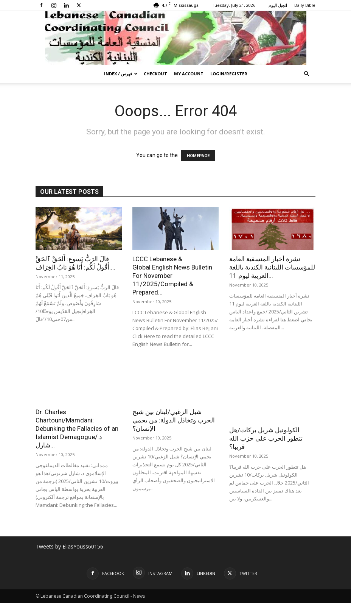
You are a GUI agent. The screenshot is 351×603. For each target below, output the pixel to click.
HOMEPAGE (198, 155)
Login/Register (228, 73)
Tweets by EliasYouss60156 (69, 546)
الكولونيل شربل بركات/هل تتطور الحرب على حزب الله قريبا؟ (266, 438)
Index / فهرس (121, 73)
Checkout (155, 73)
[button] (306, 74)
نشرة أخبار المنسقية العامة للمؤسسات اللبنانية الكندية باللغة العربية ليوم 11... (272, 267)
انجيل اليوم (278, 5)
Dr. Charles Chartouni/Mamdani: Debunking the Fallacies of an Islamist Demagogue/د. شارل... (77, 428)
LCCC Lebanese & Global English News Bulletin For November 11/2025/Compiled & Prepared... (172, 275)
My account (188, 73)
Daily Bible (304, 5)
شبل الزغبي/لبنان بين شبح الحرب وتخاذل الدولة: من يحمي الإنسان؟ (173, 420)
